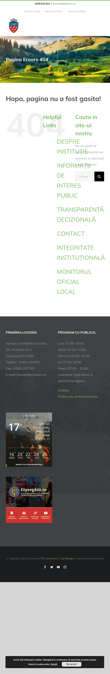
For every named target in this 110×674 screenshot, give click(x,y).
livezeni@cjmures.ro (64, 3)
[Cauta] (99, 176)
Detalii (54, 664)
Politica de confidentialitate (78, 396)
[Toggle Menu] (102, 25)
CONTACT (71, 233)
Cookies (63, 390)
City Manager (67, 558)
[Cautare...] (84, 176)
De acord (71, 664)
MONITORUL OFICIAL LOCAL (74, 281)
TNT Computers (48, 558)
